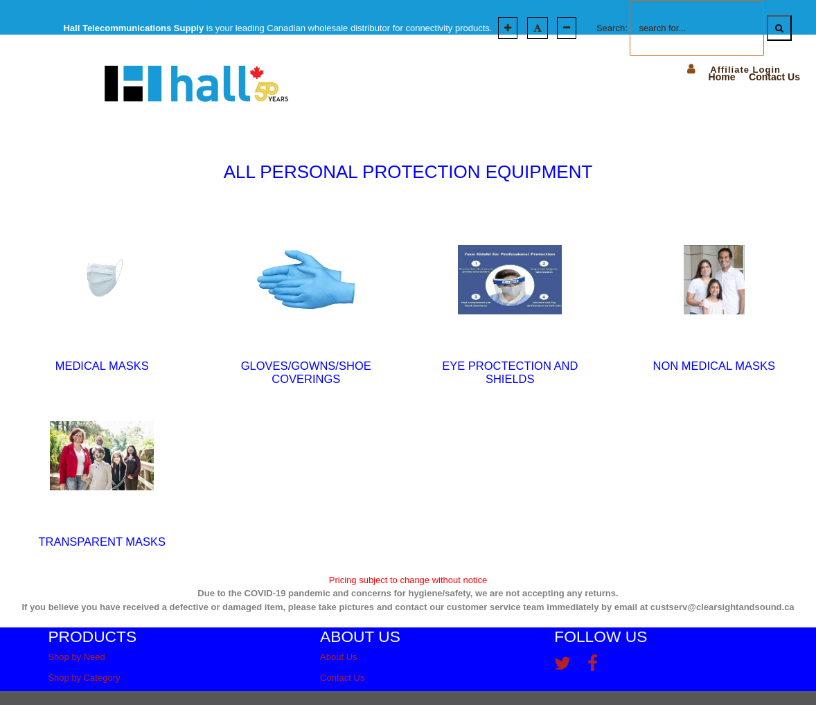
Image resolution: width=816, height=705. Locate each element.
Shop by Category (84, 677)
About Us (338, 657)
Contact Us (342, 677)
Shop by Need (76, 657)
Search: (612, 28)
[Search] (779, 28)
